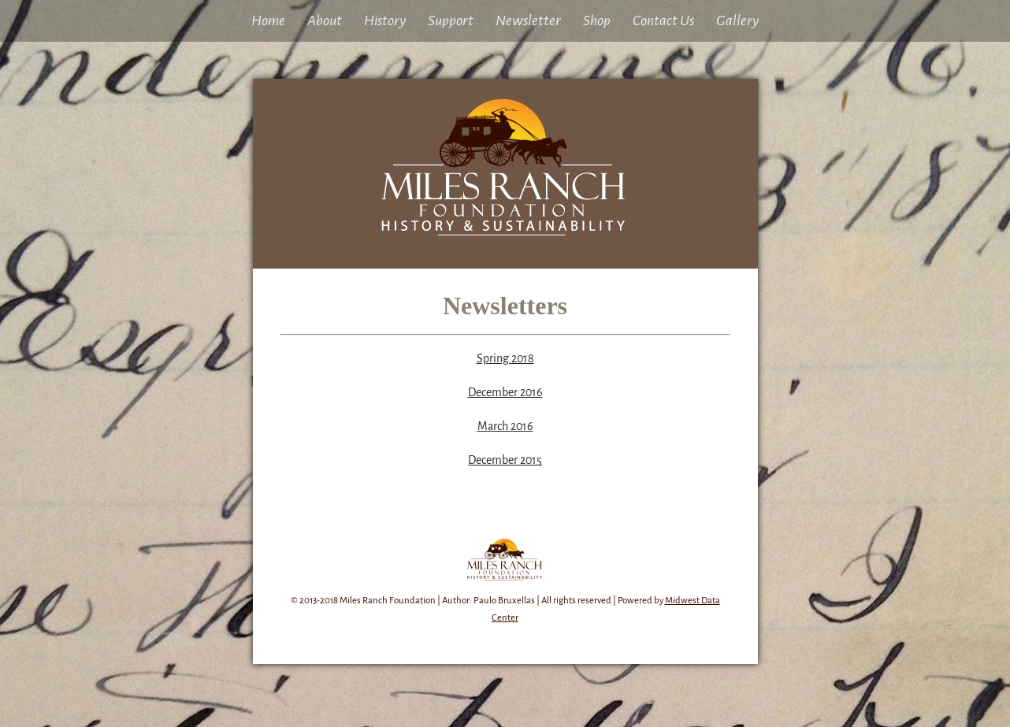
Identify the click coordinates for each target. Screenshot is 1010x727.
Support (450, 20)
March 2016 (505, 426)
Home (268, 20)
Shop (597, 20)
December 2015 (505, 460)
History (385, 20)
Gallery (737, 20)
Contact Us (663, 20)
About (324, 20)
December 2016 (505, 392)
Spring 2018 (505, 358)
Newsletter (528, 20)
